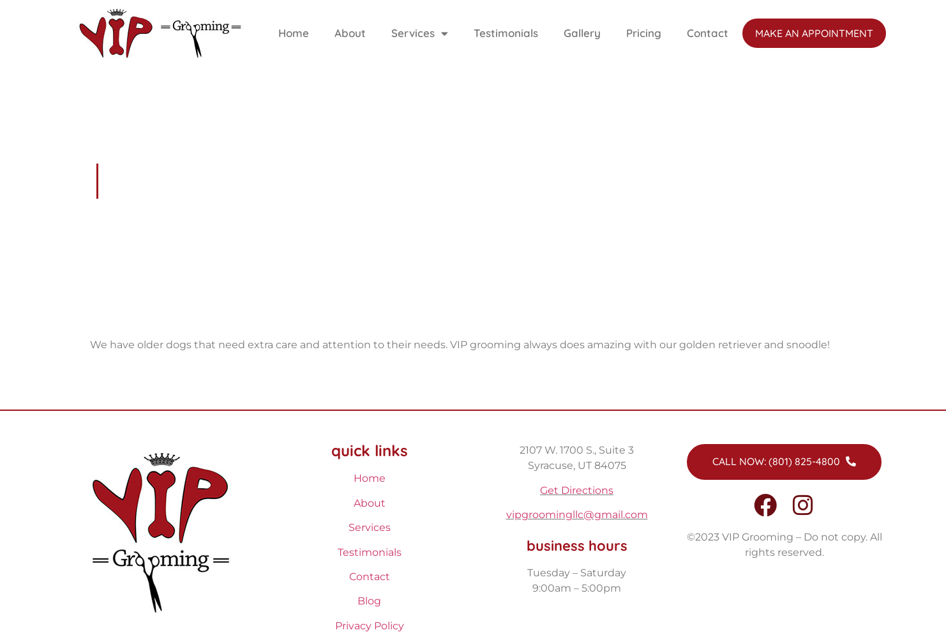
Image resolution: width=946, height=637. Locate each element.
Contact (707, 33)
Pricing (643, 33)
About (350, 33)
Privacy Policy (369, 626)
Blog (369, 601)
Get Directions (576, 490)
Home (293, 33)
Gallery (582, 33)
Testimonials (506, 33)
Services (419, 33)
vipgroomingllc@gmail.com (577, 515)
